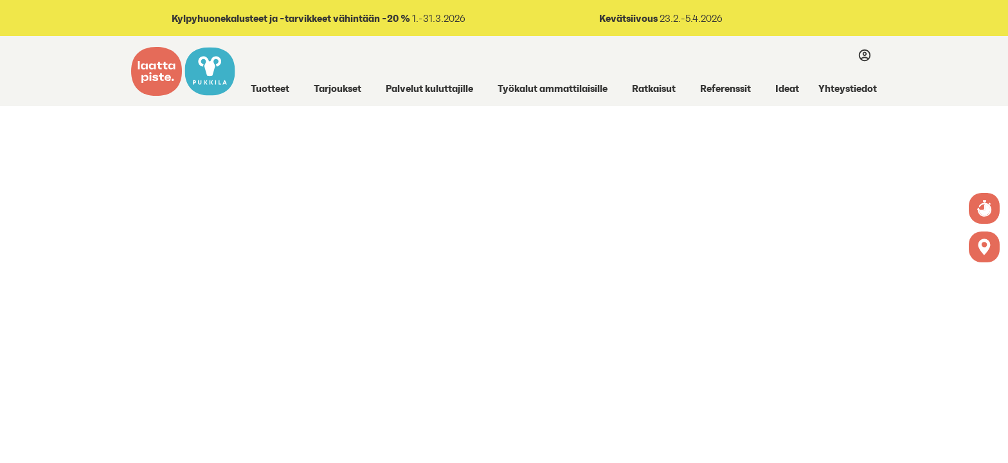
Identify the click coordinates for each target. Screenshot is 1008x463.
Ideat (787, 88)
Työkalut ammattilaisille (553, 88)
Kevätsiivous (628, 18)
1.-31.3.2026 (317, 18)
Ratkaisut (654, 88)
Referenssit (725, 88)
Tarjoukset (337, 88)
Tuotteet (270, 88)
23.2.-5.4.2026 (690, 18)
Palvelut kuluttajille (429, 88)
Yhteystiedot (847, 88)
